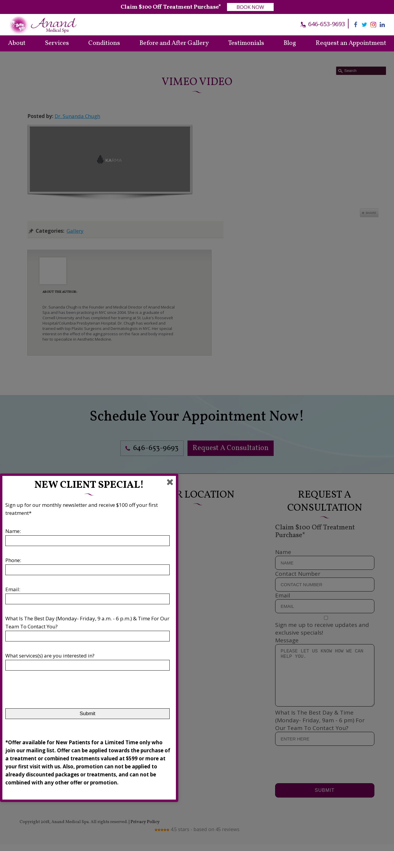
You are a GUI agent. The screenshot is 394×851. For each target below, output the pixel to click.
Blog (289, 43)
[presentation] (50, 686)
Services (57, 43)
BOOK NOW (250, 7)
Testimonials (246, 43)
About (17, 43)
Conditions (104, 43)
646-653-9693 (326, 24)
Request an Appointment (351, 43)
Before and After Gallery (174, 43)
